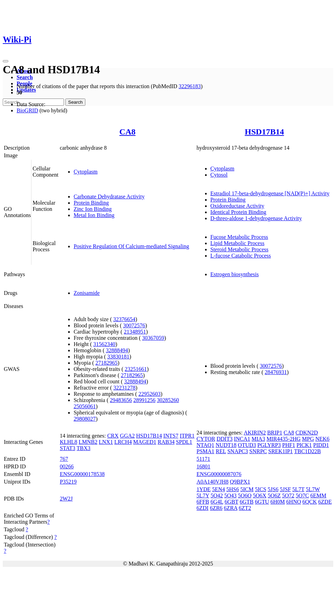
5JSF (285, 489)
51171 (203, 459)
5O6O (244, 495)
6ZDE (325, 502)
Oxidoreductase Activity (237, 206)
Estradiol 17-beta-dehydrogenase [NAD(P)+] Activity (270, 193)
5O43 (230, 495)
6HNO (293, 502)
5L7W (313, 489)
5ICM (246, 489)
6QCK (309, 502)
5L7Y (203, 495)
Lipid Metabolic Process (237, 243)
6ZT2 (245, 508)
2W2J (66, 499)
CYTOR (206, 439)
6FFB (203, 502)
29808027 (85, 419)
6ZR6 (216, 508)
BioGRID (27, 110)
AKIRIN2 (255, 433)
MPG (308, 439)
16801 (204, 466)
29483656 (121, 400)
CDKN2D (307, 433)
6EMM (318, 495)
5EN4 (218, 489)
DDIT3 (224, 439)
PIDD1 (321, 445)
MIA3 (258, 439)
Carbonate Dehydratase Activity (109, 196)
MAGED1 (144, 442)
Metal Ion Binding (94, 215)
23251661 (136, 369)
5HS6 (232, 489)
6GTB (246, 502)
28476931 (276, 372)
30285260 (168, 400)
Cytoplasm (85, 172)
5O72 (288, 495)
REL (221, 451)
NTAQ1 (205, 445)
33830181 (118, 356)
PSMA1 (206, 451)
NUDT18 (226, 445)
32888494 (117, 350)
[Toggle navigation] (5, 61)
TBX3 (84, 448)
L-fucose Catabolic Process (241, 256)
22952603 (149, 394)
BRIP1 (274, 433)
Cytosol (219, 175)
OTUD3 (247, 445)
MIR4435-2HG (284, 439)
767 (64, 459)
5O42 (217, 495)
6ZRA (230, 508)
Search (25, 77)
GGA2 (127, 436)
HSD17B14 (264, 131)
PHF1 (288, 445)
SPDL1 (184, 442)
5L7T (298, 489)
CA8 (127, 131)
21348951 (135, 332)
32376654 (124, 319)
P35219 (68, 482)
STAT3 (67, 448)
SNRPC (258, 451)
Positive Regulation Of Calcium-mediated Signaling (131, 246)
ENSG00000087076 (219, 474)
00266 (67, 466)
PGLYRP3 (269, 445)
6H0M (277, 502)
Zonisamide (87, 293)
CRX (113, 436)
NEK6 (322, 439)
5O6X (259, 495)
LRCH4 (123, 442)
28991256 (144, 400)
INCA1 (242, 439)
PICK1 (304, 445)
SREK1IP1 (280, 451)
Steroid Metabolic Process (240, 249)
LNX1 (106, 442)
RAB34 (166, 442)
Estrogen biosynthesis (235, 274)
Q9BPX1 (240, 482)
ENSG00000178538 (82, 474)
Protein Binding (91, 203)
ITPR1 (187, 436)
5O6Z (274, 495)
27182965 (106, 363)
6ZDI (203, 508)
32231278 (124, 388)
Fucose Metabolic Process (239, 237)
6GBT (232, 502)
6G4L (217, 502)
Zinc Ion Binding (93, 209)
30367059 (153, 338)
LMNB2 (88, 442)
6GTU (262, 502)
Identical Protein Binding (239, 212)
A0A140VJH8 (212, 482)
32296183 (190, 86)
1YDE (204, 489)
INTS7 (170, 436)
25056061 (85, 406)
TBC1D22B (307, 451)
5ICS (260, 489)
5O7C (302, 495)
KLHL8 (68, 442)
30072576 (134, 325)
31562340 (104, 344)
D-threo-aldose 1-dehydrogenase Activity (256, 218)
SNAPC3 (237, 451)
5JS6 (273, 489)
